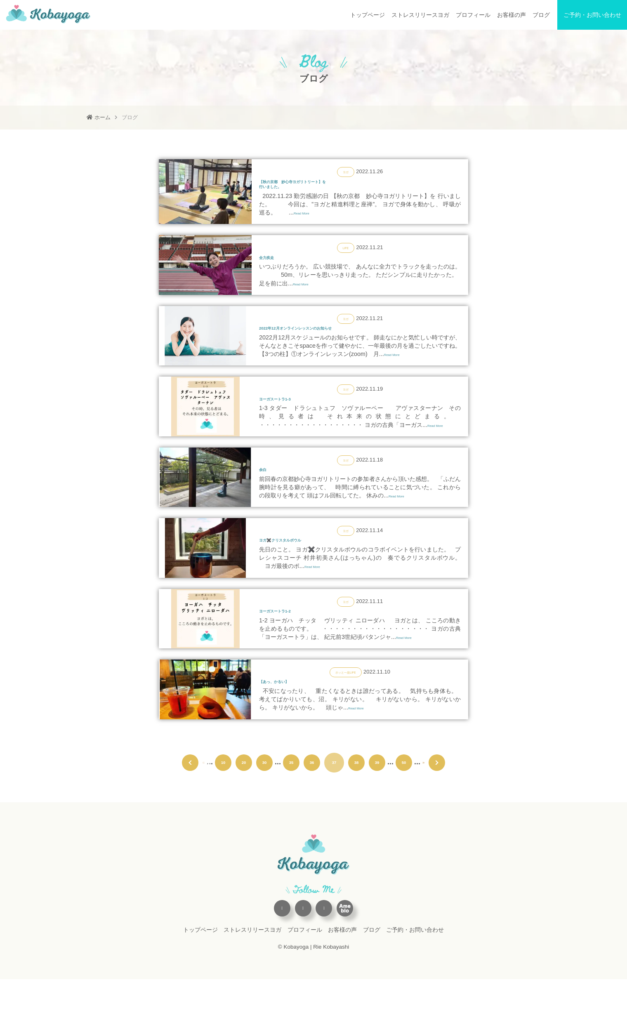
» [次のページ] (424, 796)
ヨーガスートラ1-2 (290, 639)
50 (404, 796)
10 (223, 796)
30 (264, 796)
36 (312, 796)
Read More (308, 220)
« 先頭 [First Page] (188, 796)
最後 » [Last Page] (439, 796)
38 (356, 796)
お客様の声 (511, 15)
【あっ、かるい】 (288, 713)
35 (291, 796)
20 (244, 796)
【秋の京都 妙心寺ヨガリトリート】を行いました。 (326, 188)
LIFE (345, 255)
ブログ (541, 15)
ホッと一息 (340, 702)
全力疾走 (274, 267)
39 (377, 796)
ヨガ (345, 171)
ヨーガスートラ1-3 (290, 416)
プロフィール (473, 15)
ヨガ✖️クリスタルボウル (300, 564)
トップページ (367, 15)
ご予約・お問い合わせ (592, 15)
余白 (266, 490)
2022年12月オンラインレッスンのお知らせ (330, 341)
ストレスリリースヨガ (420, 15)
